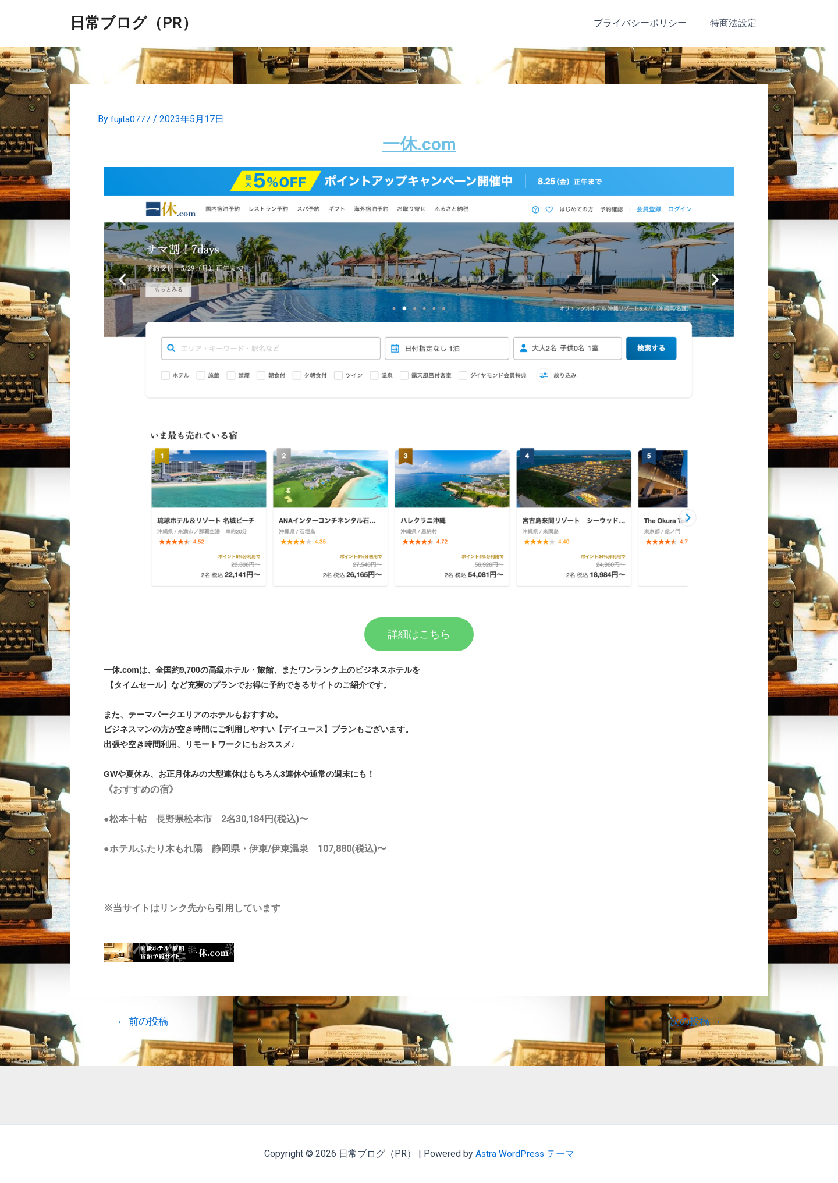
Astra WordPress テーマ (524, 1153)
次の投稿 (695, 1021)
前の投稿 (143, 1021)
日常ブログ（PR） (133, 22)
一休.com (419, 143)
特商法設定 (735, 23)
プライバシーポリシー (647, 23)
